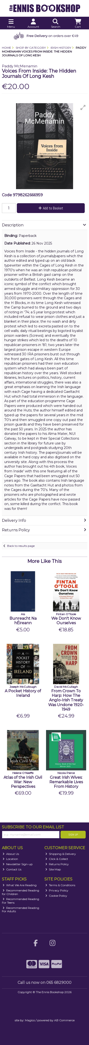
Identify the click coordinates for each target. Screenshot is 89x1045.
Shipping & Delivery (60, 854)
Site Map (53, 869)
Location (10, 859)
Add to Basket (50, 208)
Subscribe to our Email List (33, 827)
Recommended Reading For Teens (20, 900)
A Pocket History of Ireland (23, 693)
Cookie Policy (56, 895)
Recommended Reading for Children (20, 892)
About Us (11, 854)
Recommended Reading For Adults (20, 909)
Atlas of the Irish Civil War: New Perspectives (23, 782)
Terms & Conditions (60, 885)
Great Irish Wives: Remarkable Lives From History (66, 782)
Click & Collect (56, 859)
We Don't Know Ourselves (66, 620)
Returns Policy (57, 864)
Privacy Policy (56, 890)
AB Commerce (64, 1020)
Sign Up (73, 835)
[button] (83, 107)
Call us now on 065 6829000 (44, 982)
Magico (30, 1020)
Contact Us (12, 869)
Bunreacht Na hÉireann (23, 620)
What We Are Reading (20, 885)
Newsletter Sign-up (18, 864)
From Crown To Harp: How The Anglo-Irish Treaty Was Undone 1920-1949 (66, 700)
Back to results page (21, 546)
